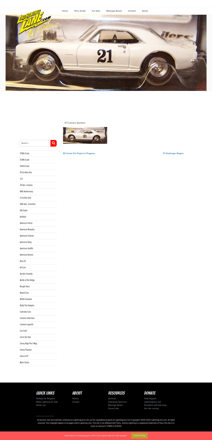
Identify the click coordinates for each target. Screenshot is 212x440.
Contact (132, 11)
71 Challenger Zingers (173, 153)
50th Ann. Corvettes (27, 204)
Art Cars (23, 267)
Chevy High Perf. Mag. (29, 343)
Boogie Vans (25, 286)
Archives (112, 398)
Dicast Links (113, 408)
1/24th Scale (24, 160)
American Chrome (27, 236)
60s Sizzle (23, 210)
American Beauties (27, 229)
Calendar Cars (25, 312)
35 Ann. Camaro (26, 185)
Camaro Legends (26, 324)
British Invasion (26, 299)
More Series (24, 362)
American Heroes (26, 255)
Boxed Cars (24, 293)
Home (65, 11)
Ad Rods (23, 217)
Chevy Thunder (26, 350)
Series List (41, 405)
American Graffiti (26, 248)
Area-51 (23, 261)
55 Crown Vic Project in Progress (79, 153)
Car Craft (23, 331)
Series (145, 11)
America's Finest (26, 223)
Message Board (114, 11)
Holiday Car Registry (45, 398)
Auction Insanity (26, 274)
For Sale (96, 11)
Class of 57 (24, 356)
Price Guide (80, 11)
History (75, 398)
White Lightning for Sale (47, 402)
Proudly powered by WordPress (45, 416)
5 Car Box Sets (25, 198)
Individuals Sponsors (117, 402)
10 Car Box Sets (26, 172)
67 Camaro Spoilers (75, 122)
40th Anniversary (26, 191)
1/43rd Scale (24, 166)
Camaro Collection (27, 318)
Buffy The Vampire (27, 305)
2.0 (21, 179)
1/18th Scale (24, 153)
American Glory (26, 242)
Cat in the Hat (25, 337)
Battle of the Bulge (27, 280)
